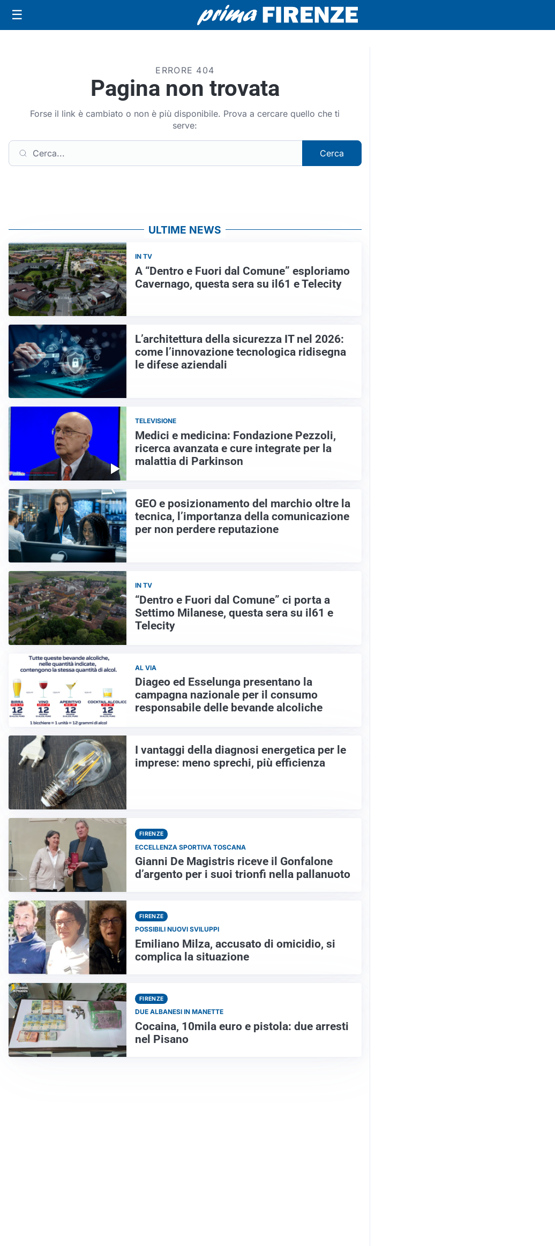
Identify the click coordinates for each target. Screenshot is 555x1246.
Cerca (332, 153)
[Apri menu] (17, 15)
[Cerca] (156, 153)
